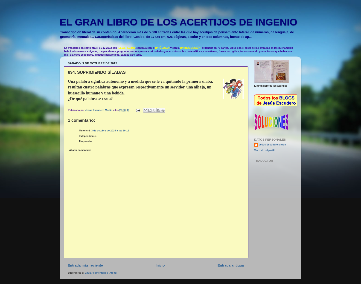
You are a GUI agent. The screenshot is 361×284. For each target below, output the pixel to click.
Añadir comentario (80, 150)
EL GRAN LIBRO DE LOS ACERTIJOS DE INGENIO (178, 22)
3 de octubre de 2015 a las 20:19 (110, 130)
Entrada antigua (231, 265)
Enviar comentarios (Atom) (100, 272)
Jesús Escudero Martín (272, 144)
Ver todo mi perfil (264, 150)
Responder (85, 141)
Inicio (160, 265)
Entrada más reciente (85, 265)
